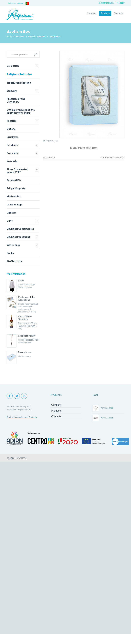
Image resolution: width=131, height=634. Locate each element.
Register (120, 3)
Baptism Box (55, 36)
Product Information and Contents (22, 417)
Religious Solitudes (36, 36)
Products (105, 13)
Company (92, 13)
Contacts (118, 13)
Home (9, 36)
